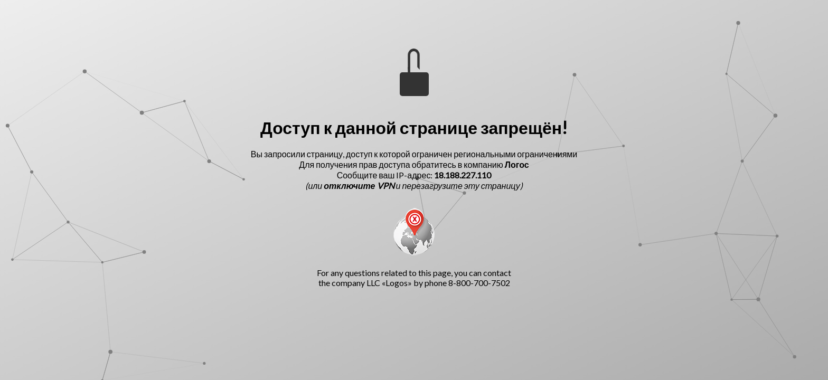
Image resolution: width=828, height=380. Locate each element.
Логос (517, 164)
